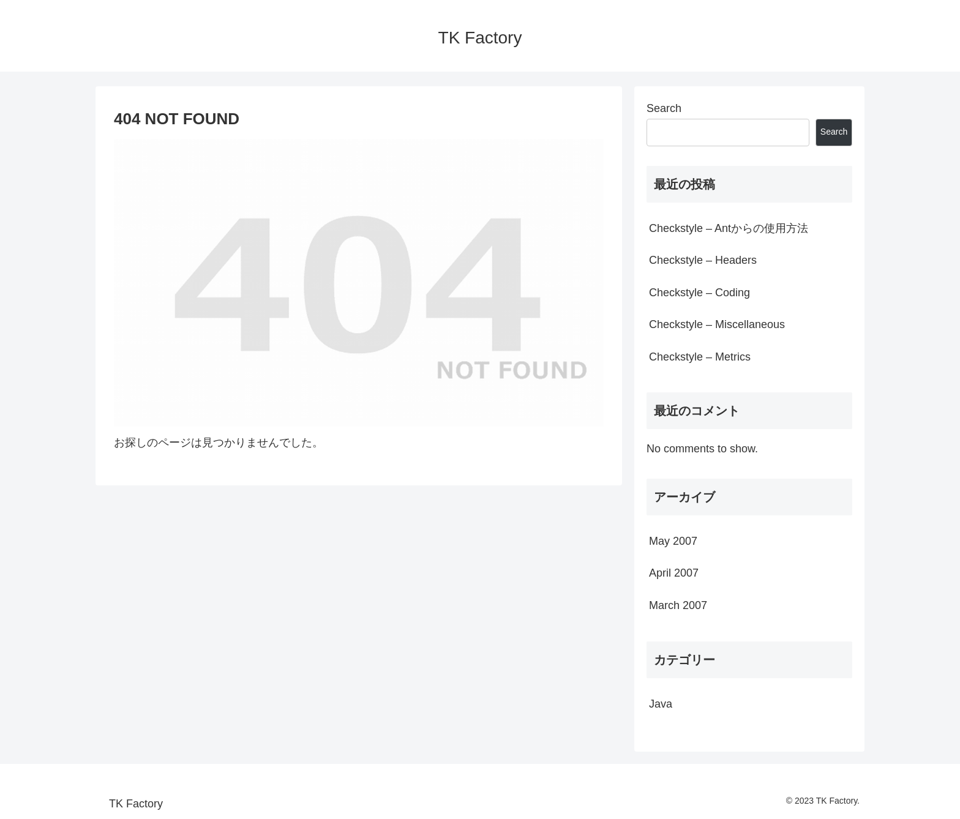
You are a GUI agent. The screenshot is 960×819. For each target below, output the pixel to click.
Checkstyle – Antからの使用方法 (728, 228)
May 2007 (673, 541)
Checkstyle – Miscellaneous (717, 324)
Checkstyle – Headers (703, 260)
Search (664, 108)
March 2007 (678, 605)
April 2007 (674, 573)
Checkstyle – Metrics (700, 357)
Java (660, 704)
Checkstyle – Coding (699, 292)
